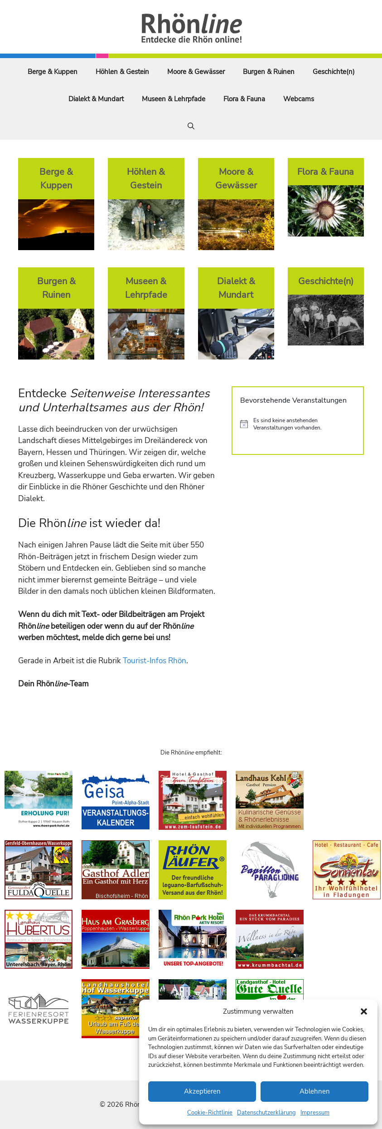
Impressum (314, 1113)
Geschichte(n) (334, 71)
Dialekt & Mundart (96, 99)
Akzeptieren (202, 1091)
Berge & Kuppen (52, 71)
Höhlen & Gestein (122, 71)
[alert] (297, 424)
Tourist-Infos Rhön (154, 661)
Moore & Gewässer (196, 71)
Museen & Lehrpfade (173, 99)
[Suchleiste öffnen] (191, 126)
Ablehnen (315, 1091)
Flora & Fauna (244, 99)
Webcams (298, 99)
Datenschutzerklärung (266, 1113)
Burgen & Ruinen (269, 71)
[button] (363, 1011)
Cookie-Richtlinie (209, 1113)
